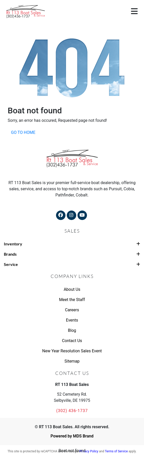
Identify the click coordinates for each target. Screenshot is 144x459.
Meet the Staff (72, 299)
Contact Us (72, 340)
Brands (72, 254)
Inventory (72, 243)
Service (72, 264)
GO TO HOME (23, 132)
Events (72, 320)
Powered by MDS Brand (71, 436)
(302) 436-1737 (72, 410)
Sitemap (72, 361)
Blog (72, 330)
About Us (72, 289)
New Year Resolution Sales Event (72, 350)
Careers (72, 309)
